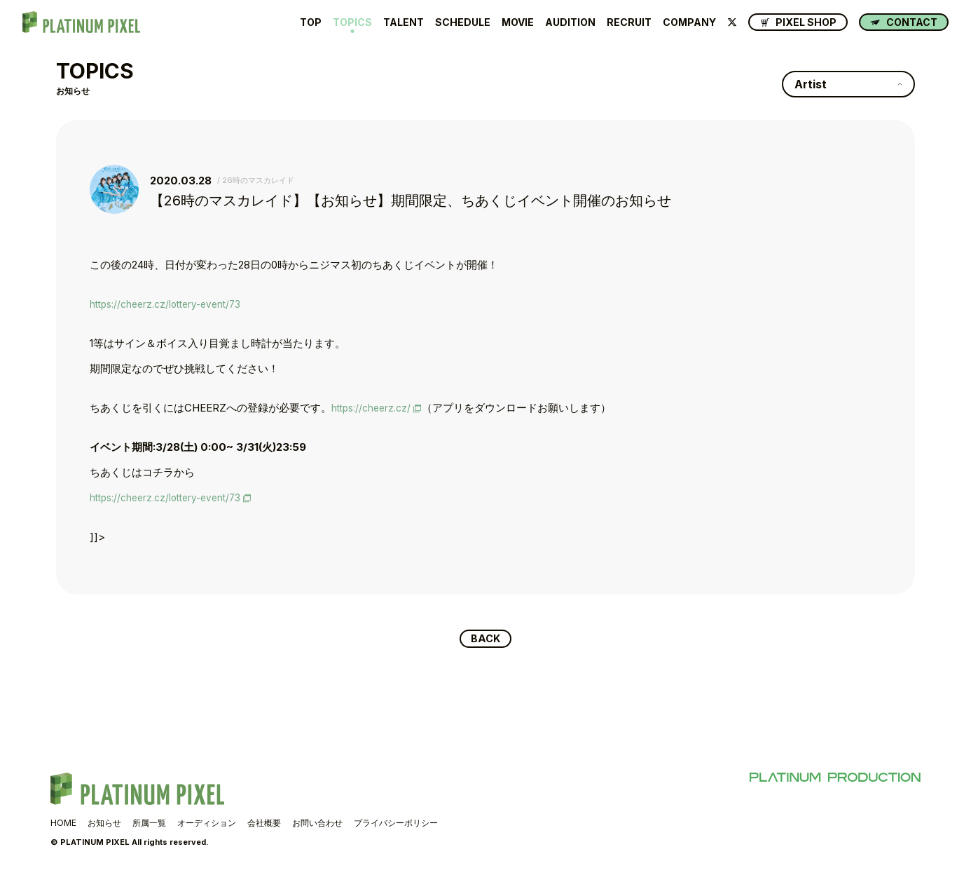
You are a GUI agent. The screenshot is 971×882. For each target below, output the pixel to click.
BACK (486, 639)
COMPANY (689, 22)
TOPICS (352, 22)
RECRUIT (629, 22)
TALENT (403, 22)
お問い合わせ (317, 824)
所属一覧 (149, 824)
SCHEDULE (462, 22)
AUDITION (570, 22)
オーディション (206, 824)
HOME (63, 824)
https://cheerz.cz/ (374, 407)
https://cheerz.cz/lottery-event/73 (172, 304)
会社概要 (264, 824)
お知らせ (104, 824)
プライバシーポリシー (396, 824)
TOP (311, 22)
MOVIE (518, 22)
